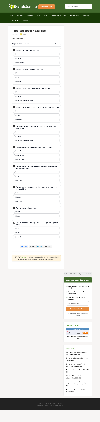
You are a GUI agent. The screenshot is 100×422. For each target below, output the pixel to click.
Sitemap (55, 417)
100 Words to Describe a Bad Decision (77, 370)
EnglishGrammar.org (56, 415)
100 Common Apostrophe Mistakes (76, 402)
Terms (61, 417)
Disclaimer (40, 417)
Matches (23, 269)
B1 (21, 34)
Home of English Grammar (23, 6)
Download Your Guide (77, 321)
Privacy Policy (48, 417)
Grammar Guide (46, 7)
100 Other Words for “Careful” (75, 382)
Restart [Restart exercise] (57, 44)
